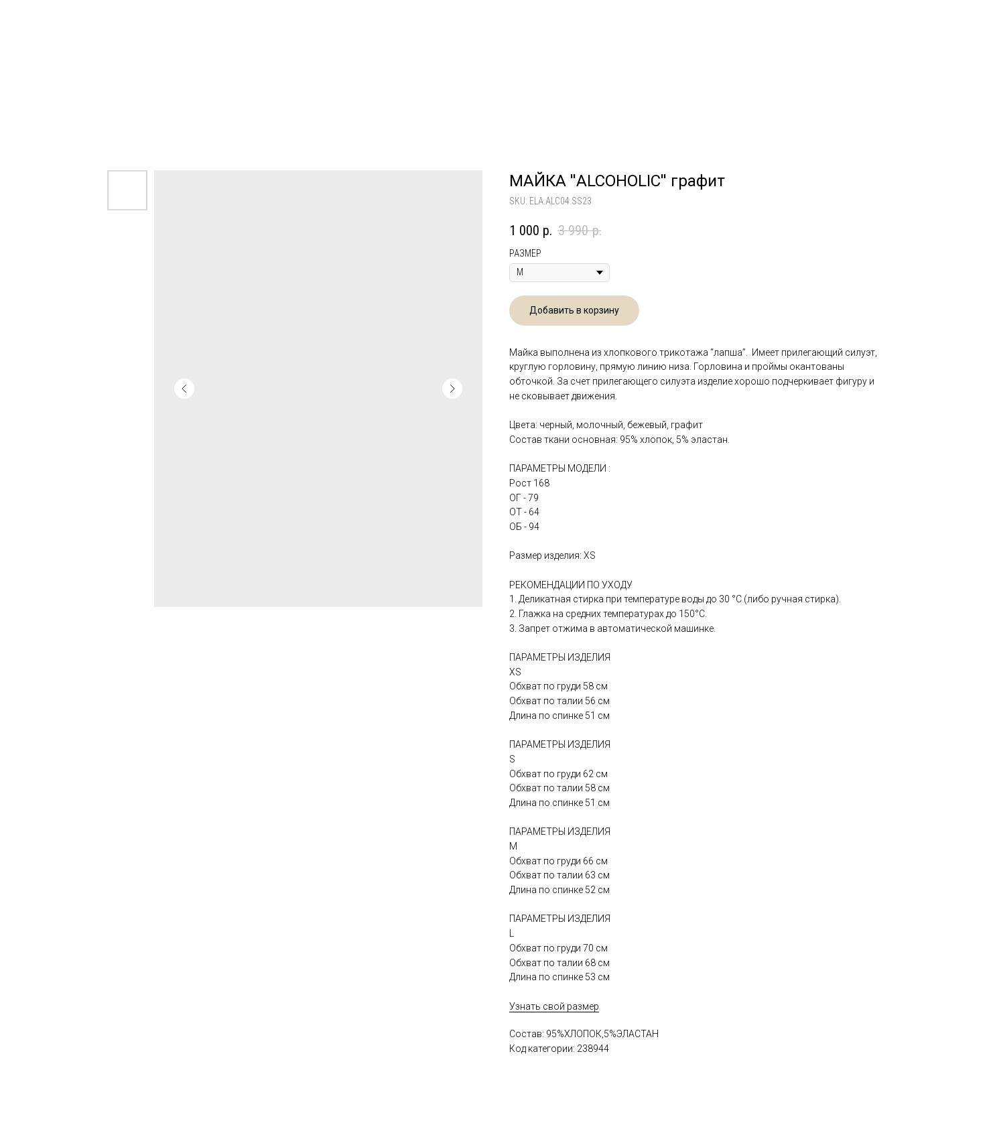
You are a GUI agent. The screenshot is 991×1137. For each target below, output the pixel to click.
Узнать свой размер (554, 1006)
